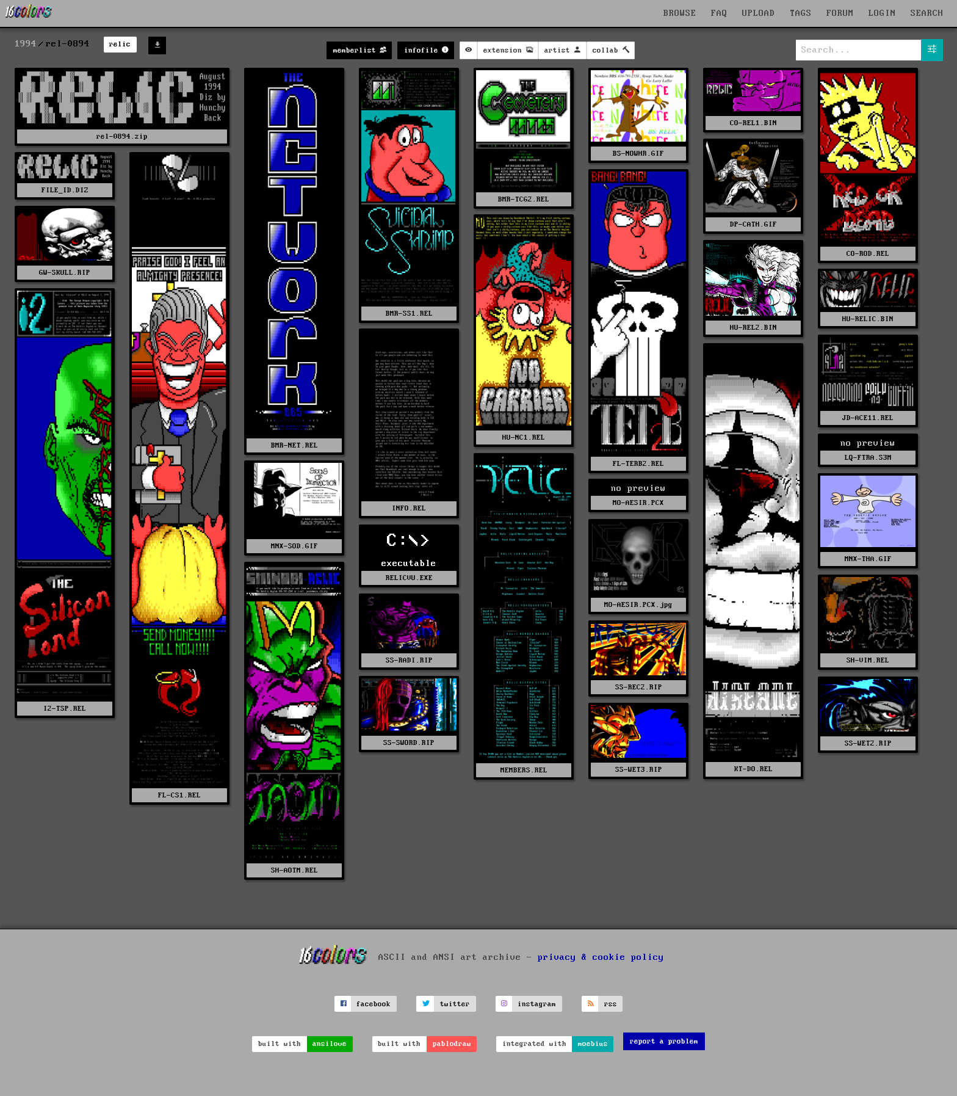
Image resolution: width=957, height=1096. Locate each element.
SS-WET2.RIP (868, 743)
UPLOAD (758, 13)
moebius (593, 1044)
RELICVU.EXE (409, 578)
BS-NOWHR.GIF (638, 154)
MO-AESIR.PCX (638, 503)
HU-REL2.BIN (753, 328)
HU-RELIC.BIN (868, 319)
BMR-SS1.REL (409, 314)
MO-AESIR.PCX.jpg (638, 605)
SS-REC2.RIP (638, 687)
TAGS (801, 13)
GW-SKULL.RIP (64, 273)
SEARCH (927, 13)
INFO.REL (409, 508)
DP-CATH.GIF (753, 224)
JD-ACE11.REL (868, 418)
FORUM (840, 13)
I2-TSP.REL (64, 709)
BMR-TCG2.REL (523, 199)
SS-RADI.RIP (409, 660)
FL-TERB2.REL (638, 464)
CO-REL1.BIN (753, 123)
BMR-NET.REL (294, 445)
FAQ (719, 13)
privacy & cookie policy (601, 957)
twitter (455, 1004)
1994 (26, 44)
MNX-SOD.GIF (294, 546)
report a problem (664, 1041)
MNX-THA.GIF (868, 559)
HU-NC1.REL (523, 437)
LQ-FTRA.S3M (868, 458)
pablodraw (452, 1044)
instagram (537, 1004)
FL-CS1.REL (179, 795)
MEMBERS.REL (523, 770)
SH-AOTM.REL (294, 870)
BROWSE (679, 13)
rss (610, 1004)
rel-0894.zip (122, 136)
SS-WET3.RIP (638, 770)
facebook (373, 1004)
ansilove (329, 1044)
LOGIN (882, 13)
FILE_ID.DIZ (65, 190)
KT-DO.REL (753, 769)
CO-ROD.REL (868, 254)
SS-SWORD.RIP (409, 743)
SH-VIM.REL (868, 660)
